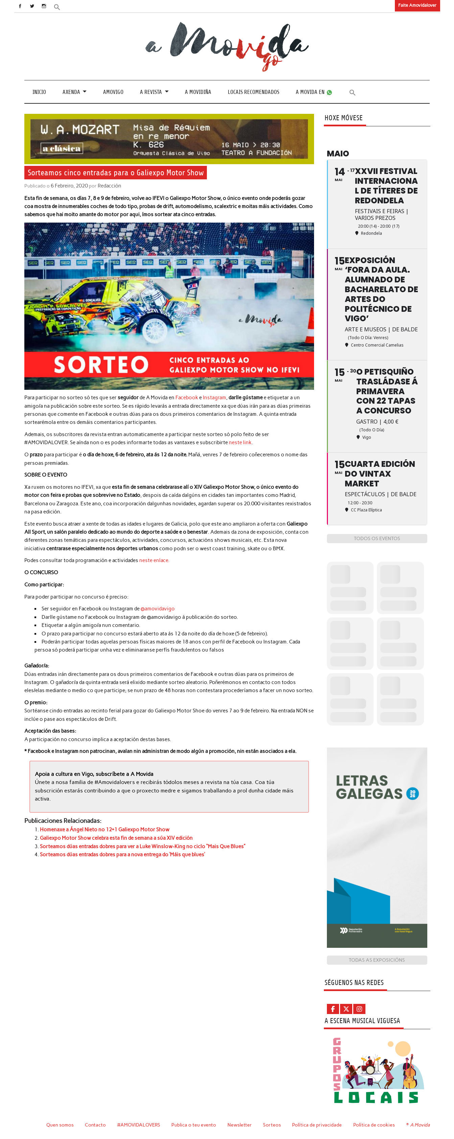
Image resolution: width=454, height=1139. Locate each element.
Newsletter (240, 1125)
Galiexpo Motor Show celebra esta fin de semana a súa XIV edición (116, 837)
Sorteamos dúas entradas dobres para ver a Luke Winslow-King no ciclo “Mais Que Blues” (142, 845)
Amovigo (113, 91)
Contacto (94, 1125)
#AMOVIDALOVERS (138, 1125)
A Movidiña (198, 91)
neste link (240, 442)
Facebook (186, 398)
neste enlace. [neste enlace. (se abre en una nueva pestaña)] (154, 560)
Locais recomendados (253, 91)
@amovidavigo (158, 608)
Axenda (71, 91)
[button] (60, 6)
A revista (151, 91)
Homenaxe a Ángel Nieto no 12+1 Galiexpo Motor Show (104, 829)
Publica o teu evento (193, 1125)
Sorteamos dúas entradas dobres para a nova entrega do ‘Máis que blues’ (122, 854)
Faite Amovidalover (417, 5)
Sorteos (272, 1125)
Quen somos (59, 1125)
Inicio (39, 91)
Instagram (214, 398)
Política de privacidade (317, 1125)
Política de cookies (374, 1125)
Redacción (108, 186)
